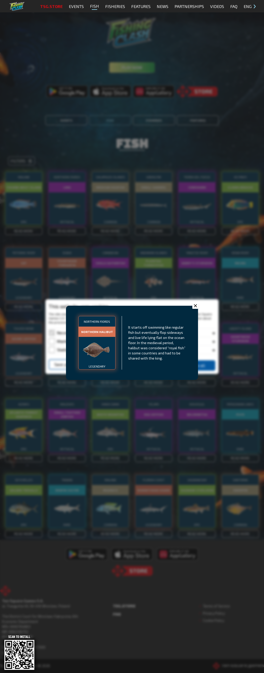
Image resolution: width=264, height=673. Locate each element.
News (162, 6)
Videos (217, 6)
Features (141, 6)
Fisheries (115, 6)
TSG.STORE (51, 6)
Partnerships (189, 6)
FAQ (233, 6)
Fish (94, 7)
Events (76, 6)
